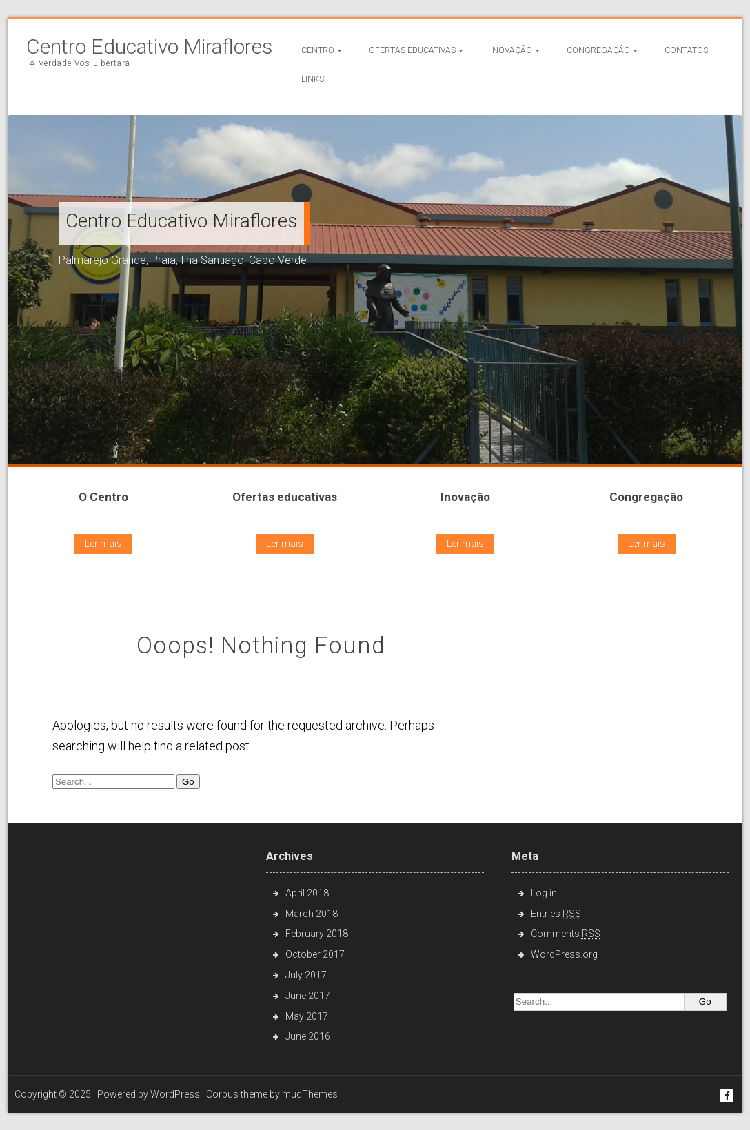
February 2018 (316, 933)
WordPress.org (564, 954)
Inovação (511, 50)
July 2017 (306, 974)
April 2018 (307, 892)
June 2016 (307, 1036)
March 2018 (311, 913)
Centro (317, 50)
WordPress (175, 1094)
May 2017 (306, 1016)
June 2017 (307, 995)
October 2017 (315, 954)
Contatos (686, 50)
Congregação (598, 50)
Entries (556, 913)
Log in (544, 892)
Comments (565, 933)
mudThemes (310, 1094)
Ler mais (103, 543)
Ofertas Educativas (412, 50)
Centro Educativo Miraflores (149, 47)
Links (312, 79)
